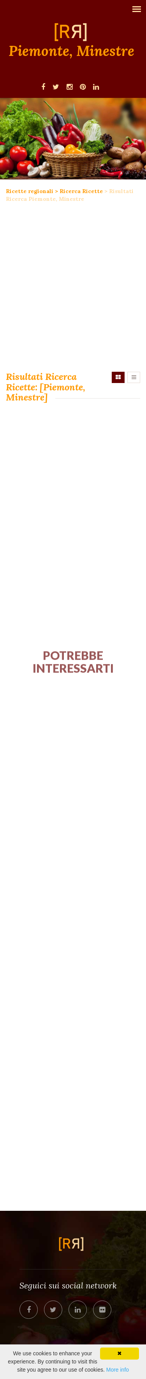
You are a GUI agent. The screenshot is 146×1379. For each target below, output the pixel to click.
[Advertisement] (73, 287)
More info (117, 1370)
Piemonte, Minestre (71, 51)
